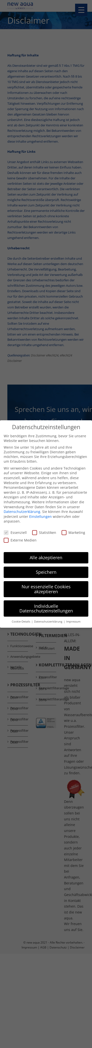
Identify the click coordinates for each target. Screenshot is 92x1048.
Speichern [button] (46, 571)
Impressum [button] (73, 621)
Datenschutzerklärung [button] (48, 621)
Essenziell (15, 531)
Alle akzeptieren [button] (46, 557)
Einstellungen (40, 515)
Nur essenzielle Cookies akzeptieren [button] (46, 588)
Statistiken (44, 531)
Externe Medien (20, 539)
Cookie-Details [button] (21, 621)
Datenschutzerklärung (22, 510)
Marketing (73, 531)
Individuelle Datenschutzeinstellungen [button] (46, 607)
